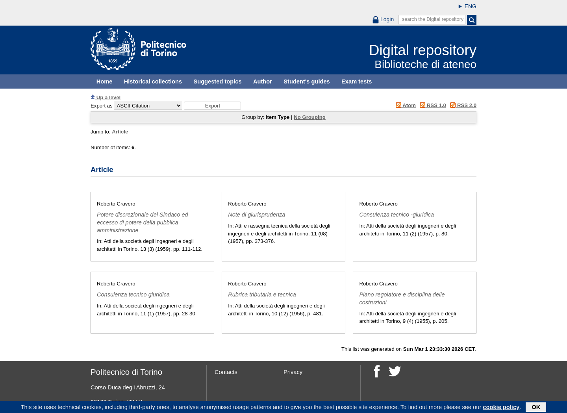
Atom (404, 105)
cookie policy (501, 408)
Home (104, 81)
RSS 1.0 (431, 105)
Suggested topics (217, 81)
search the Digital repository (432, 19)
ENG (470, 6)
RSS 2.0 (462, 105)
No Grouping (310, 117)
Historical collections (153, 81)
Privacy (293, 372)
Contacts (226, 372)
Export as (102, 106)
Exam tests (356, 81)
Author (262, 81)
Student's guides (307, 81)
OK (536, 408)
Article (120, 132)
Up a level (105, 97)
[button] (212, 106)
